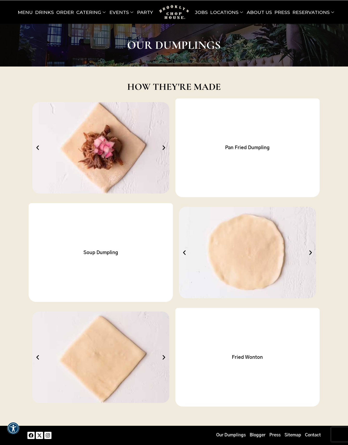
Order (65, 12)
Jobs (201, 12)
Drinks (44, 12)
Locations (226, 12)
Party (145, 12)
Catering (91, 12)
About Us (259, 12)
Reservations (313, 12)
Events (121, 12)
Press (282, 12)
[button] (38, 148)
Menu (25, 12)
